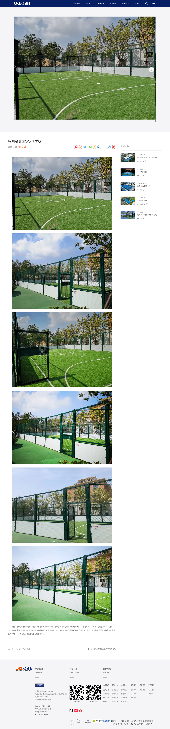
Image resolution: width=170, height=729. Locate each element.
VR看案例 (124, 701)
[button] (151, 70)
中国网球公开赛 (124, 721)
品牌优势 (106, 694)
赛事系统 (124, 690)
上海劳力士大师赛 (136, 721)
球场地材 (115, 697)
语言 (154, 3)
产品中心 (88, 3)
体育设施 (115, 690)
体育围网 (115, 701)
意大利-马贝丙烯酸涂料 (144, 724)
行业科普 (133, 694)
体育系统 (124, 697)
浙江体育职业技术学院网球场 (105, 649)
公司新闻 (133, 690)
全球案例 (101, 3)
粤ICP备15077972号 (41, 714)
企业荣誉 (106, 697)
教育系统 (124, 694)
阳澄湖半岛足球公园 (22, 649)
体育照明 (115, 694)
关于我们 (76, 3)
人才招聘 (151, 690)
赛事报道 (133, 697)
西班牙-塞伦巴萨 (118, 724)
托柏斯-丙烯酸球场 (130, 724)
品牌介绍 (106, 690)
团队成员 (106, 701)
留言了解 (40, 685)
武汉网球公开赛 (148, 721)
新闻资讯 (113, 3)
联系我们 (138, 3)
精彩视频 (125, 3)
